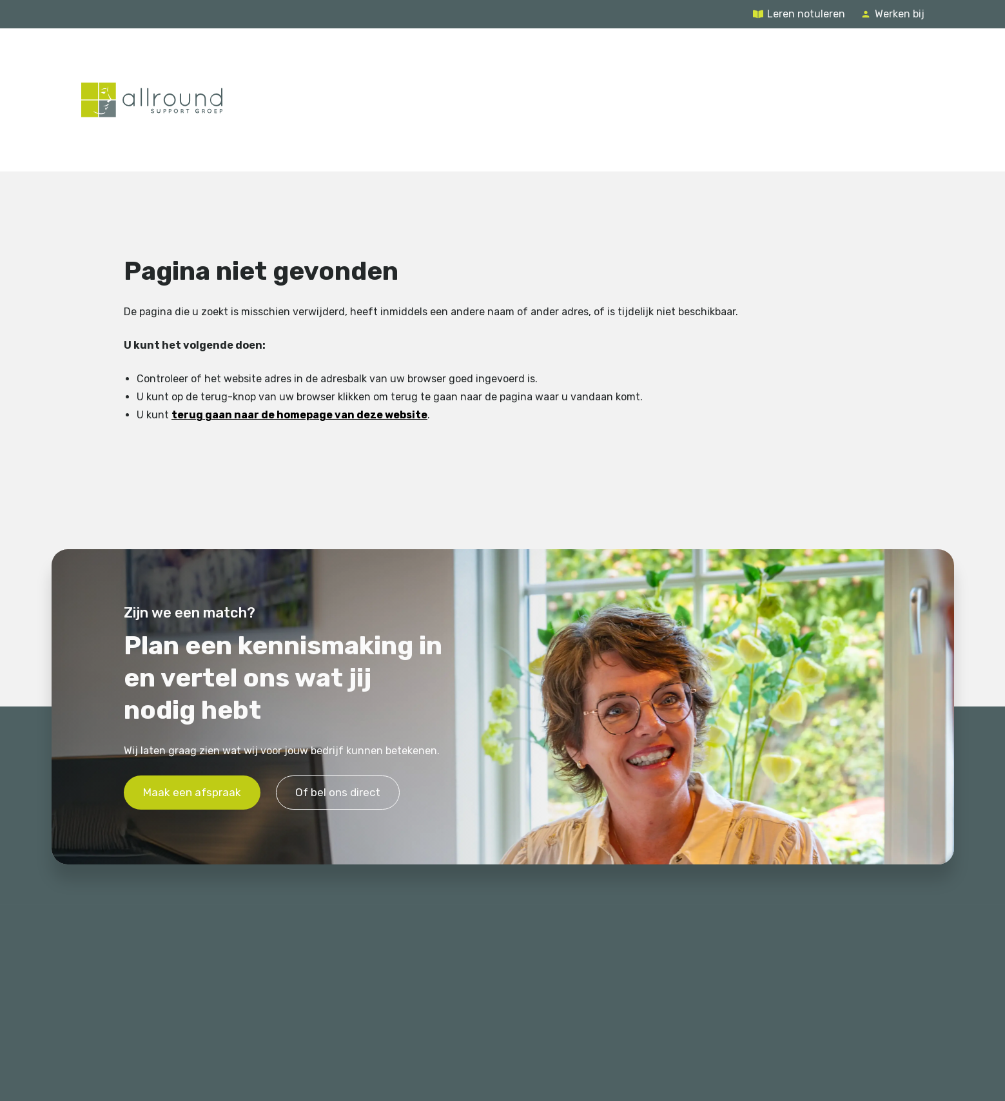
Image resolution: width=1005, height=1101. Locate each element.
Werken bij (899, 14)
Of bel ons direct (337, 792)
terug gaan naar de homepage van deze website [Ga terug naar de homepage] (299, 415)
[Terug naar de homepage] (152, 100)
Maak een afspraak (192, 792)
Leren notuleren (806, 14)
